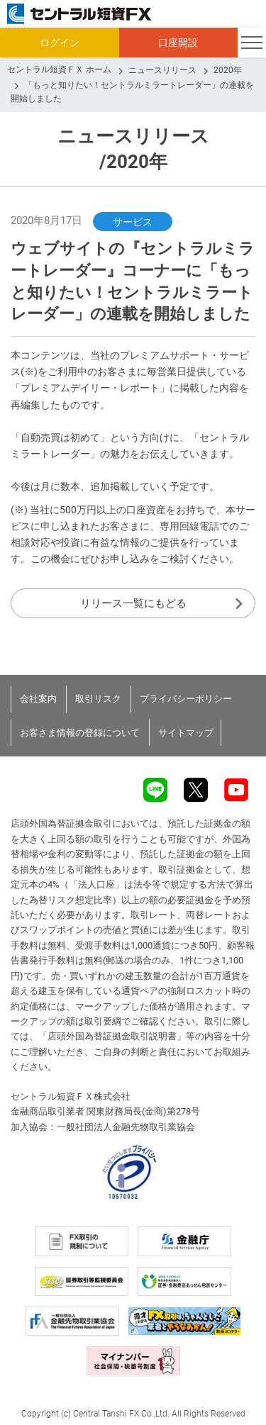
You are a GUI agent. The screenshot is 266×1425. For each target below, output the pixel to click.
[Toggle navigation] (252, 42)
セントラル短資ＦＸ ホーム (59, 69)
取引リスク (98, 698)
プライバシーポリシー (186, 698)
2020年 (228, 70)
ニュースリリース (162, 70)
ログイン (59, 42)
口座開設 (178, 42)
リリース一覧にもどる (133, 603)
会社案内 (38, 698)
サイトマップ (186, 732)
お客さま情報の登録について (80, 732)
